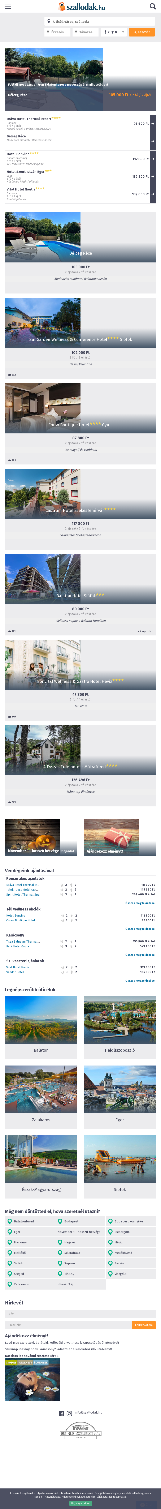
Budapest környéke (125, 1221)
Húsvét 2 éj (65, 1284)
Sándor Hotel (15, 972)
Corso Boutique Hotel (20, 920)
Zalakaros (18, 1284)
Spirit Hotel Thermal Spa (22, 894)
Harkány (17, 1242)
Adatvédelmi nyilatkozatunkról (79, 1496)
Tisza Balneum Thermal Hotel (26, 941)
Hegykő (66, 1242)
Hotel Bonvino (15, 915)
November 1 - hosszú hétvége (78, 1232)
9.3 (12, 802)
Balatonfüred (20, 1221)
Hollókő (16, 1253)
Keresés (142, 32)
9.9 (12, 717)
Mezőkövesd (120, 1253)
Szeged (15, 1274)
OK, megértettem (80, 1503)
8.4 (12, 460)
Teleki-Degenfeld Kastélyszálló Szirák (32, 890)
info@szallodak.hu (89, 1412)
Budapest (67, 1221)
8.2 (12, 375)
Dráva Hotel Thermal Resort (25, 885)
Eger (13, 1232)
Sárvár (116, 1263)
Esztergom (119, 1232)
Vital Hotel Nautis (18, 967)
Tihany (65, 1274)
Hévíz (115, 1242)
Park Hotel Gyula (17, 946)
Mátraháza (68, 1253)
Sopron (66, 1263)
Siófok (15, 1263)
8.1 (12, 631)
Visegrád (117, 1274)
